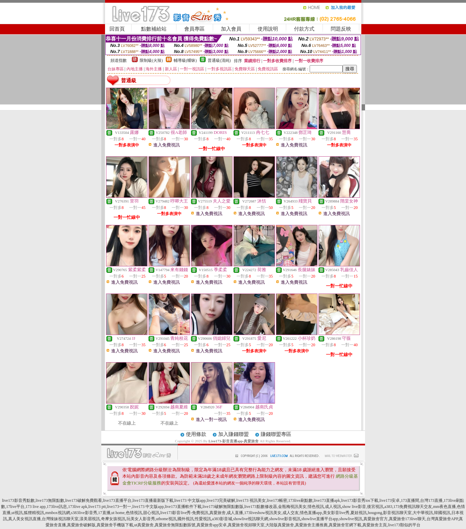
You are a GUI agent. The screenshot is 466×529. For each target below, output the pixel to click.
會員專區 (194, 29)
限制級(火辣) (151, 60)
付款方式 (304, 29)
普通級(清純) (219, 60)
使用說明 (268, 29)
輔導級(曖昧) (185, 60)
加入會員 (231, 29)
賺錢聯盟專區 (276, 434)
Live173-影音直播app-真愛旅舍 (234, 441)
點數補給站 (154, 29)
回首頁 (117, 29)
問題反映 (341, 29)
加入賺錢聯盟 (233, 434)
